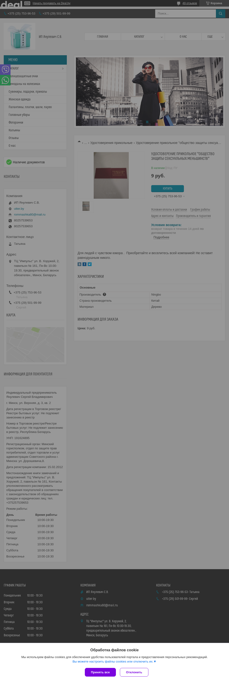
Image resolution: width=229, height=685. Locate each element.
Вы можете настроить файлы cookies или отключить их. (112, 662)
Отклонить (135, 672)
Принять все (100, 672)
